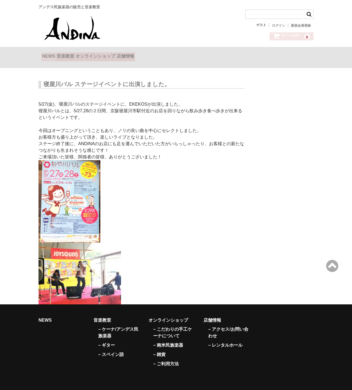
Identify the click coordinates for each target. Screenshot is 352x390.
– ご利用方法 (166, 357)
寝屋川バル (70, 97)
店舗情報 (161, 54)
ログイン (278, 25)
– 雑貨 (159, 347)
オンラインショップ (120, 54)
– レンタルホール (225, 338)
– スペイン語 (111, 347)
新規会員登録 (301, 25)
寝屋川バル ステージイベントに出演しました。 (106, 77)
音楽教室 (79, 54)
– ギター (106, 338)
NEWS (51, 54)
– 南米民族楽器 (168, 338)
